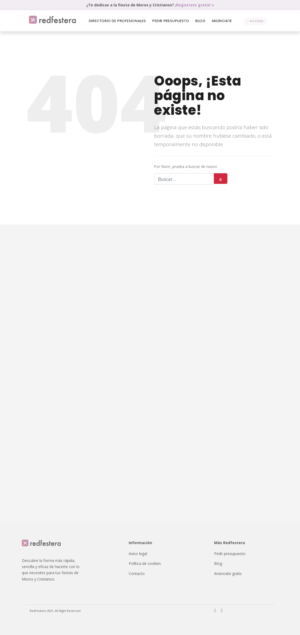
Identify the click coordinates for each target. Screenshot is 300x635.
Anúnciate (222, 20)
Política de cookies (145, 563)
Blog (200, 20)
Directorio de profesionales (117, 20)
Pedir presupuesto (170, 20)
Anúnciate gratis (228, 573)
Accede (255, 21)
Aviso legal (138, 553)
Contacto (137, 573)
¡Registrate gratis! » (194, 4)
